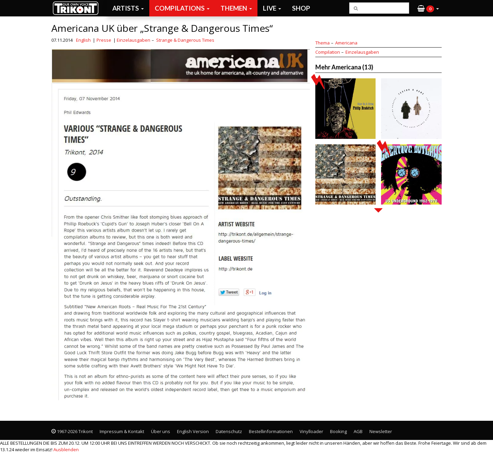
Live (272, 8)
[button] (428, 8)
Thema (322, 43)
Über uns (160, 431)
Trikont (78, 8)
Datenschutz (229, 431)
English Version (193, 431)
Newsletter (380, 431)
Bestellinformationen (271, 431)
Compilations (182, 8)
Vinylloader (311, 431)
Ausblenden (66, 449)
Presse (104, 40)
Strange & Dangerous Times (185, 40)
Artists (128, 8)
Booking (338, 431)
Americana (346, 43)
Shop (301, 8)
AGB (358, 431)
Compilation (327, 52)
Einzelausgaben (133, 40)
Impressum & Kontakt (122, 431)
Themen (236, 8)
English (83, 40)
